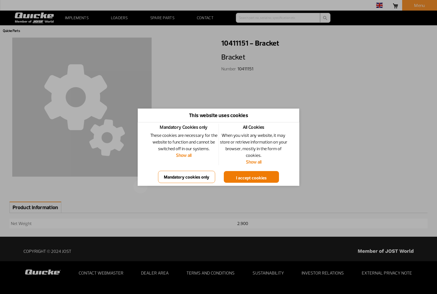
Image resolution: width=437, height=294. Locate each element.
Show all (183, 155)
